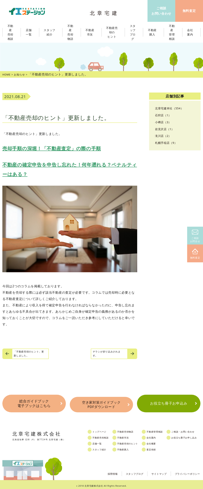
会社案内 (157, 435)
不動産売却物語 (130, 429)
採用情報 (103, 471)
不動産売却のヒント (133, 441)
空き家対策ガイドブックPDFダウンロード (101, 402)
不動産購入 (127, 447)
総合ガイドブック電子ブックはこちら (34, 403)
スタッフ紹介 (103, 447)
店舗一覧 (100, 441)
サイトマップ (154, 471)
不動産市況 (91, 32)
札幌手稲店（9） (167, 142)
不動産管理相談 (161, 429)
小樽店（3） (164, 122)
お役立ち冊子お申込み (168, 403)
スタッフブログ (127, 471)
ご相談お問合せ (195, 236)
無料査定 (195, 253)
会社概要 (157, 441)
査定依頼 (157, 447)
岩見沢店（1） (166, 129)
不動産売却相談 (104, 435)
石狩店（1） (164, 115)
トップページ (103, 429)
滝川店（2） (164, 136)
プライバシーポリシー (185, 471)
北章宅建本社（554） (171, 108)
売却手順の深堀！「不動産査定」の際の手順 (51, 148)
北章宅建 (105, 12)
